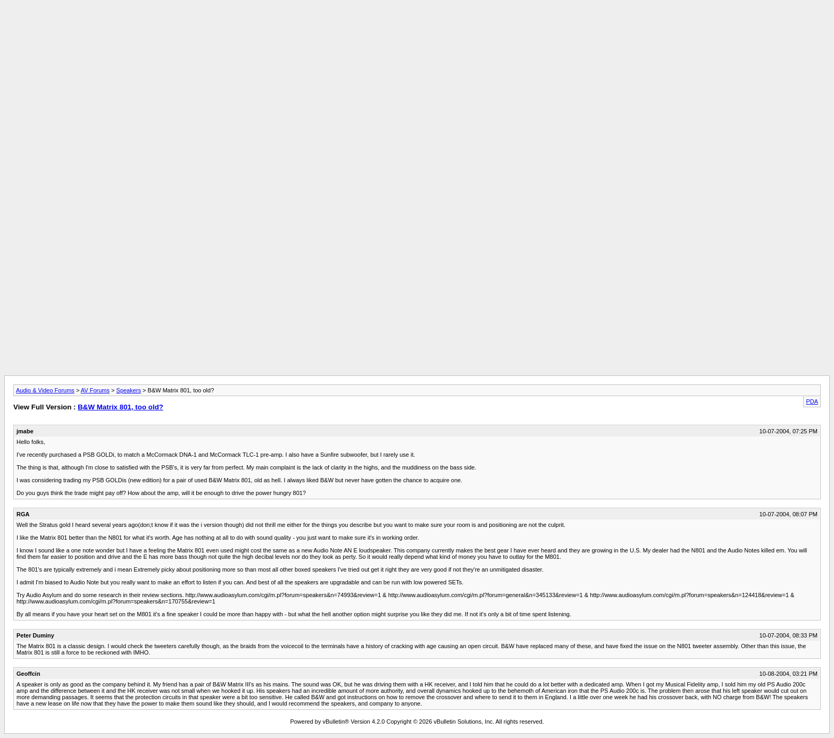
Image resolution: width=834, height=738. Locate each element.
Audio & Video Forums (45, 390)
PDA (812, 401)
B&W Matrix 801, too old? (120, 407)
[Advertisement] (417, 28)
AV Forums (95, 390)
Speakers (128, 390)
